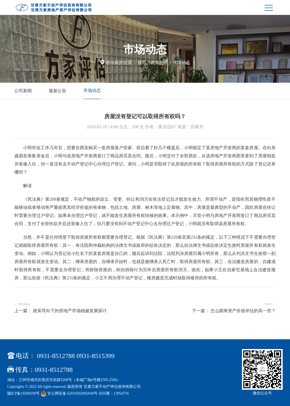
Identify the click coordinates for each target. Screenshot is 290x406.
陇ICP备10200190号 (23, 393)
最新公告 (57, 90)
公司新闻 (23, 90)
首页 (141, 62)
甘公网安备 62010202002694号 (70, 393)
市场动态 (181, 62)
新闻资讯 (159, 62)
